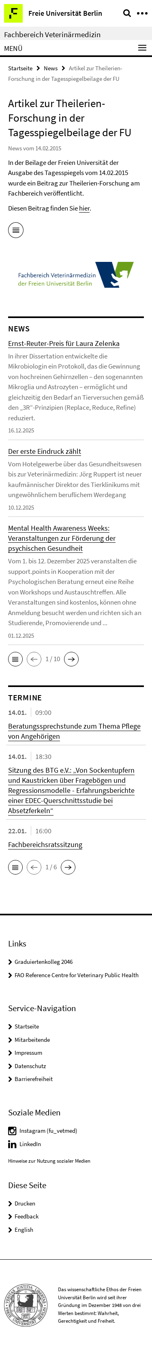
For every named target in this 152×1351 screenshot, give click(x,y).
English (24, 1229)
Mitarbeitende (32, 1039)
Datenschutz (30, 1066)
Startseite (20, 68)
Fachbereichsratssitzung (45, 844)
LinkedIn (30, 1144)
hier (84, 208)
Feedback (27, 1216)
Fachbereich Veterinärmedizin (52, 34)
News (51, 68)
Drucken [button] (25, 1203)
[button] (15, 659)
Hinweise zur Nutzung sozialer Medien (49, 1160)
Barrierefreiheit (34, 1079)
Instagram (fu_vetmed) (48, 1130)
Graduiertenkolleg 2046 (44, 961)
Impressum (28, 1052)
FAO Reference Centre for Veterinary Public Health (77, 975)
